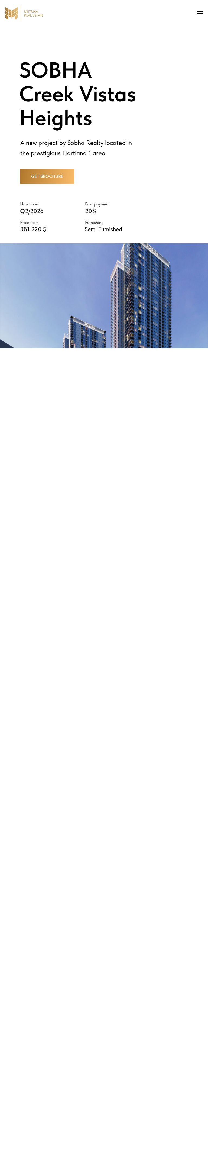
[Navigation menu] (200, 13)
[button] (47, 176)
